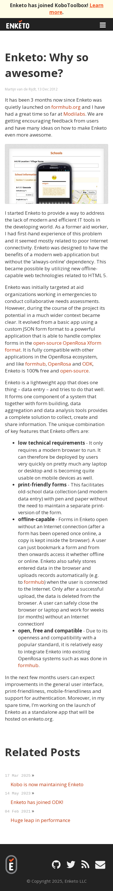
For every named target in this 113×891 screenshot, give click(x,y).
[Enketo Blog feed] (85, 864)
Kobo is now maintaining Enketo (47, 784)
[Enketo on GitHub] (56, 864)
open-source (74, 370)
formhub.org (66, 107)
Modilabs (74, 114)
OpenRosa (59, 363)
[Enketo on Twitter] (71, 864)
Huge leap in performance (40, 820)
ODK (87, 363)
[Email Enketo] (100, 864)
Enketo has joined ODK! (37, 802)
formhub (35, 363)
